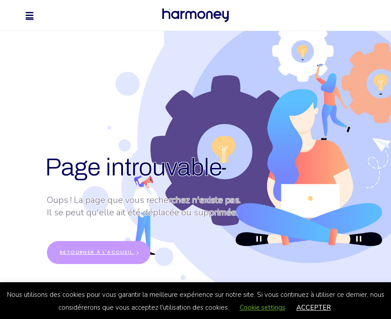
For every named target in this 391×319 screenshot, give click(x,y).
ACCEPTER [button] (313, 307)
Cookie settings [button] (262, 307)
